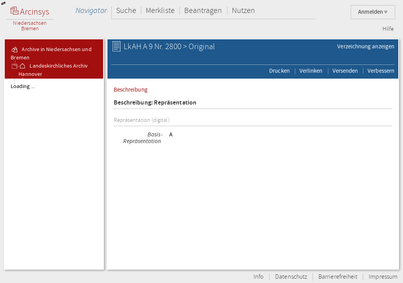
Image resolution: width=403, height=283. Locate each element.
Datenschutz (291, 277)
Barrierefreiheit (337, 277)
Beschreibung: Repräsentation (155, 103)
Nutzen (243, 10)
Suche (126, 10)
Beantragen (203, 10)
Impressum (383, 277)
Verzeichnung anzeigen (365, 46)
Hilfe (388, 29)
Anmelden (373, 12)
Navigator (91, 10)
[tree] (54, 174)
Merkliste (160, 10)
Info (258, 277)
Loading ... (23, 86)
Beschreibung (131, 90)
